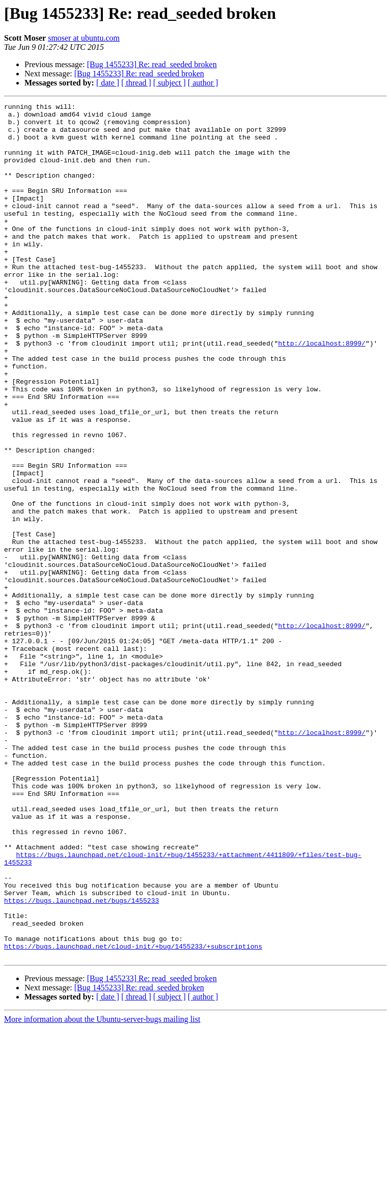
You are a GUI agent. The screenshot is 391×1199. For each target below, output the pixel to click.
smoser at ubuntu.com (84, 38)
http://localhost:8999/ (322, 391)
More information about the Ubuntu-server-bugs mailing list (102, 1190)
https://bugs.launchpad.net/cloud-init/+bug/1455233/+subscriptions (133, 1115)
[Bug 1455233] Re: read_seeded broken (152, 64)
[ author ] (203, 82)
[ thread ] (136, 82)
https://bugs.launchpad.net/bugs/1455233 (81, 1060)
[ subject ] (169, 82)
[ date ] (107, 82)
